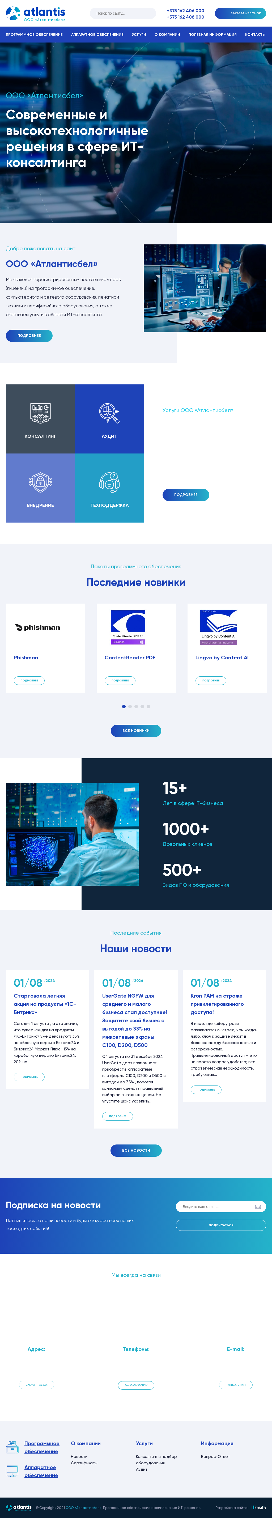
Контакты (255, 34)
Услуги (139, 34)
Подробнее (29, 335)
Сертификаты (84, 1463)
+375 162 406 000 (185, 10)
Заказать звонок (136, 1385)
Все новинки (136, 730)
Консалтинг (40, 436)
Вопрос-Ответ (215, 1456)
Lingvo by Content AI (222, 657)
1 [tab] (124, 706)
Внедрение (40, 505)
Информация (217, 1443)
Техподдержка (109, 505)
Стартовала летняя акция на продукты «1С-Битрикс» (45, 1004)
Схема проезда (36, 1384)
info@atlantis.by (235, 1368)
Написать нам (236, 1384)
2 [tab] (130, 706)
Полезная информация (213, 34)
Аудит (109, 436)
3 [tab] (136, 706)
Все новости (136, 1150)
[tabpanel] (45, 648)
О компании (167, 34)
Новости (79, 1456)
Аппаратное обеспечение (97, 34)
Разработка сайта (232, 1508)
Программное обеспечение (34, 34)
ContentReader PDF (130, 657)
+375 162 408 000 (185, 17)
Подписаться (221, 1225)
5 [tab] (148, 706)
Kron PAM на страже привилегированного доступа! (217, 1004)
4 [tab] (142, 706)
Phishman (26, 657)
